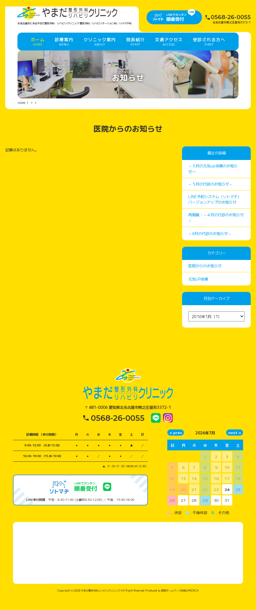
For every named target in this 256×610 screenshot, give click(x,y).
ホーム (38, 50)
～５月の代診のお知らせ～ (210, 197)
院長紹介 (135, 50)
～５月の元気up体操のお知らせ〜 (213, 181)
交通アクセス (169, 50)
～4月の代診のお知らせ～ (209, 246)
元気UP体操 (198, 292)
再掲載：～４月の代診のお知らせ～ (216, 230)
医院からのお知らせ (204, 278)
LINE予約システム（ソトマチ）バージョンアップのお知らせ (214, 212)
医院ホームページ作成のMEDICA (180, 603)
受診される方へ (209, 50)
